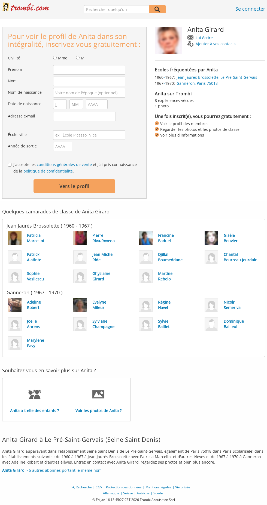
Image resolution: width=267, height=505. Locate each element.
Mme (62, 58)
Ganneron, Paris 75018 (197, 83)
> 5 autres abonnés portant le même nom (52, 470)
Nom (12, 80)
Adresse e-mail (21, 116)
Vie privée (182, 487)
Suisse (128, 493)
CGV (99, 487)
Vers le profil (74, 186)
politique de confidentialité (48, 171)
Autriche (143, 493)
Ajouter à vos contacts (216, 43)
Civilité (14, 58)
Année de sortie (22, 146)
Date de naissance (24, 103)
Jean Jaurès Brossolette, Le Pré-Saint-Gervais (217, 77)
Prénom (15, 69)
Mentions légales (158, 487)
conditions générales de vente (64, 164)
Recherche (84, 487)
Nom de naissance (25, 92)
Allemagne (111, 493)
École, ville (17, 134)
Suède (158, 493)
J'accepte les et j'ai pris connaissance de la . (75, 168)
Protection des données (124, 487)
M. (83, 58)
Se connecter (250, 8)
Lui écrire (204, 37)
